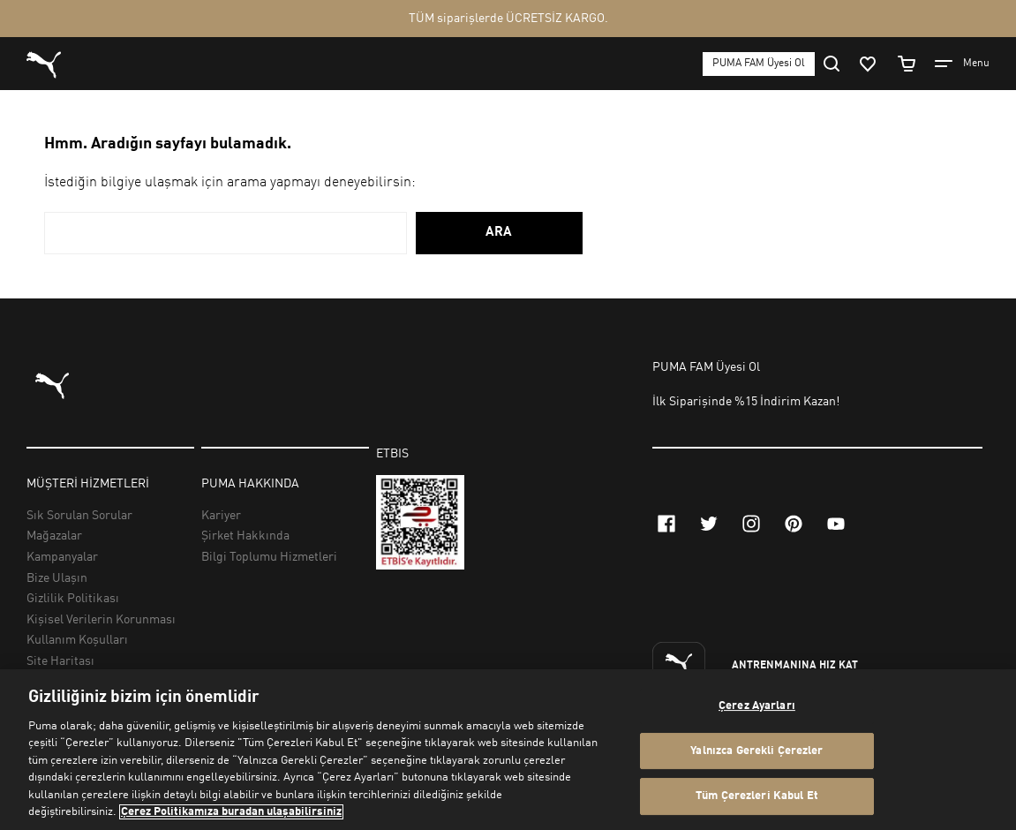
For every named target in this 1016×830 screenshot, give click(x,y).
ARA (498, 232)
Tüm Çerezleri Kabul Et (757, 796)
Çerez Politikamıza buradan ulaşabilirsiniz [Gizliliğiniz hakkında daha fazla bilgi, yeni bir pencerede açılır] (231, 812)
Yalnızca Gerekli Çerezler (756, 751)
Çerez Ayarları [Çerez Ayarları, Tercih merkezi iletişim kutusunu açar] (757, 706)
